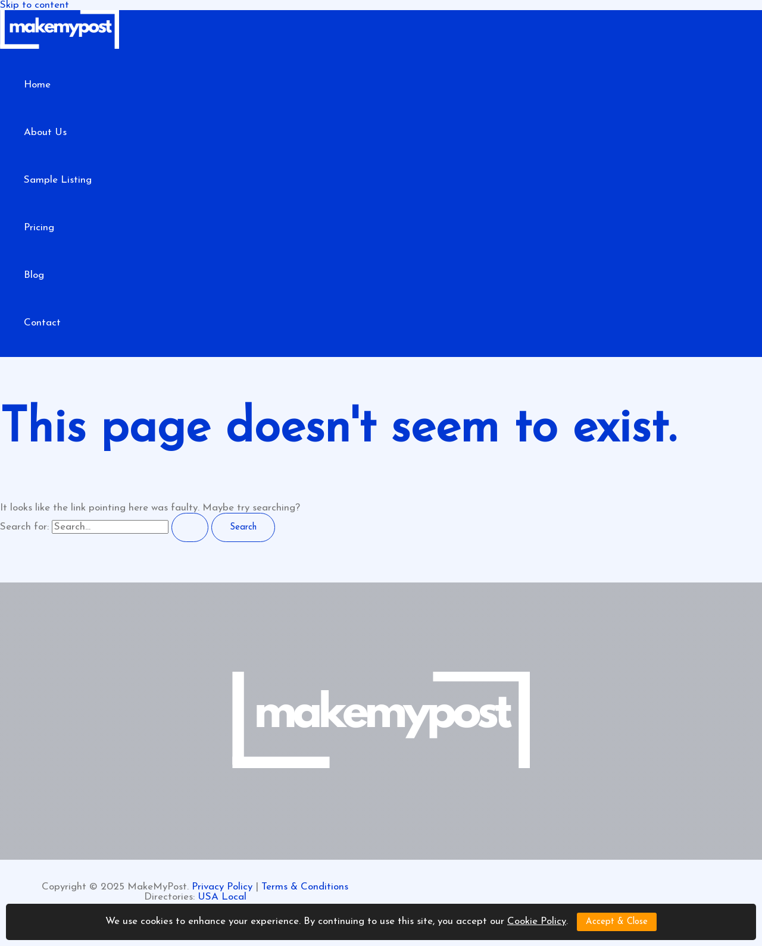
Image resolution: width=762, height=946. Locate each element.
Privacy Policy (222, 887)
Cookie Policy (536, 921)
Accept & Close (617, 921)
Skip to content (34, 5)
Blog (34, 275)
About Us (45, 132)
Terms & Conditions (304, 887)
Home (37, 85)
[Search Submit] (189, 527)
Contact (42, 323)
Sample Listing (58, 180)
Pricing (39, 228)
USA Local (222, 897)
